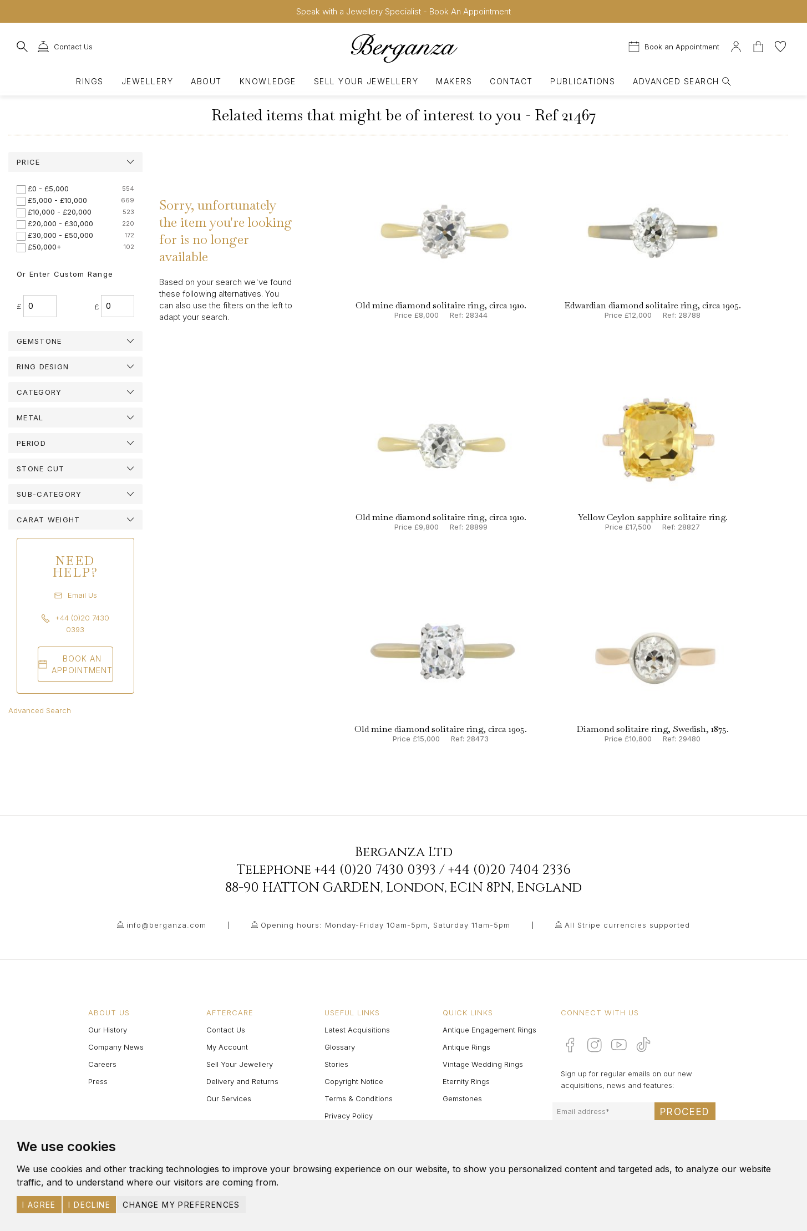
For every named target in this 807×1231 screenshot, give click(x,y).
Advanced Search (39, 710)
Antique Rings (466, 1046)
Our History (107, 1029)
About (206, 81)
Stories (336, 1064)
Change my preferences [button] (181, 1204)
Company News (116, 1046)
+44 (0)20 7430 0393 (375, 870)
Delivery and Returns (242, 1081)
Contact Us (225, 1029)
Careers (102, 1064)
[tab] (75, 162)
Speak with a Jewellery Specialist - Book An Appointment (403, 11)
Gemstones (462, 1098)
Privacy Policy (348, 1115)
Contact (511, 81)
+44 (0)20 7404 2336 (509, 870)
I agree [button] (39, 1204)
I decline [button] (89, 1204)
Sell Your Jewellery (366, 81)
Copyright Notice (353, 1081)
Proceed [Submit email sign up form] (685, 1111)
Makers (454, 81)
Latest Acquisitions (357, 1029)
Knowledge (268, 81)
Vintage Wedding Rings (483, 1064)
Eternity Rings (466, 1081)
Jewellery (147, 81)
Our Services (228, 1098)
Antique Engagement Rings (489, 1029)
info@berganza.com (166, 924)
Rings (89, 81)
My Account (227, 1046)
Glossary (339, 1046)
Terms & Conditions (358, 1098)
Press (98, 1081)
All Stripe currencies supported (627, 924)
